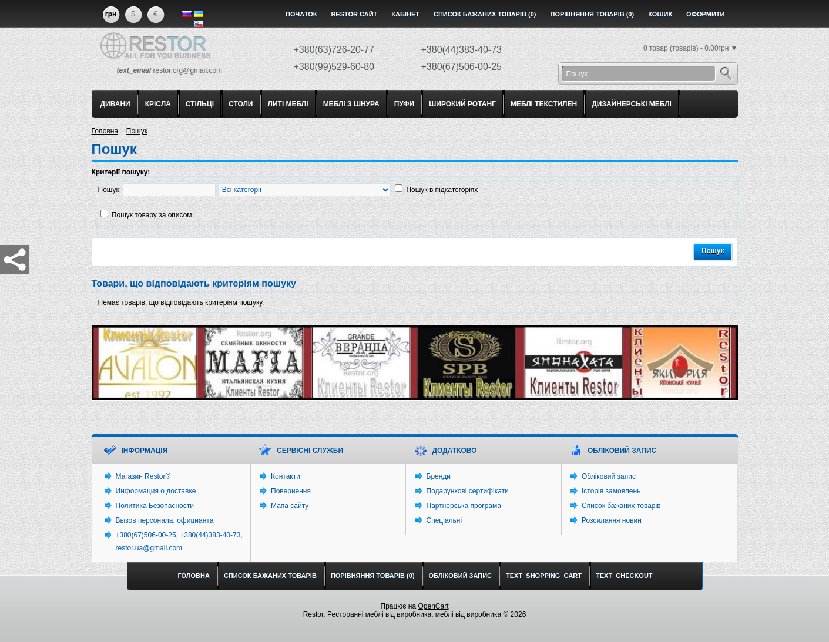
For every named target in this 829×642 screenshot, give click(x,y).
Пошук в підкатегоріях (442, 190)
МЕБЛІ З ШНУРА (351, 104)
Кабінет (405, 14)
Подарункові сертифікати (468, 491)
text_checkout (624, 575)
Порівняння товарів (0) (592, 14)
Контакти (285, 476)
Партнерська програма (464, 506)
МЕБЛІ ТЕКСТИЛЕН (544, 104)
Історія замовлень (611, 491)
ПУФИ (404, 104)
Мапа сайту (289, 506)
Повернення (291, 491)
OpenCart (433, 606)
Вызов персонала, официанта (165, 520)
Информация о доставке (156, 491)
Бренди (439, 476)
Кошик (660, 14)
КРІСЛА (158, 104)
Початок (301, 14)
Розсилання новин (612, 520)
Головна (105, 131)
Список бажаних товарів (621, 506)
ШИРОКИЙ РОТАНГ (462, 104)
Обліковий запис (609, 476)
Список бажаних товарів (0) (485, 14)
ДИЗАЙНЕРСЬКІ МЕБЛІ (632, 104)
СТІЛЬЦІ (200, 104)
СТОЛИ (241, 104)
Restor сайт (354, 14)
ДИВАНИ (115, 104)
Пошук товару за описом (152, 215)
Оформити (705, 14)
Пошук (136, 131)
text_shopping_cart (544, 575)
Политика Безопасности (155, 506)
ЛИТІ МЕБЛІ (288, 104)
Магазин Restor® (143, 476)
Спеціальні (444, 520)
